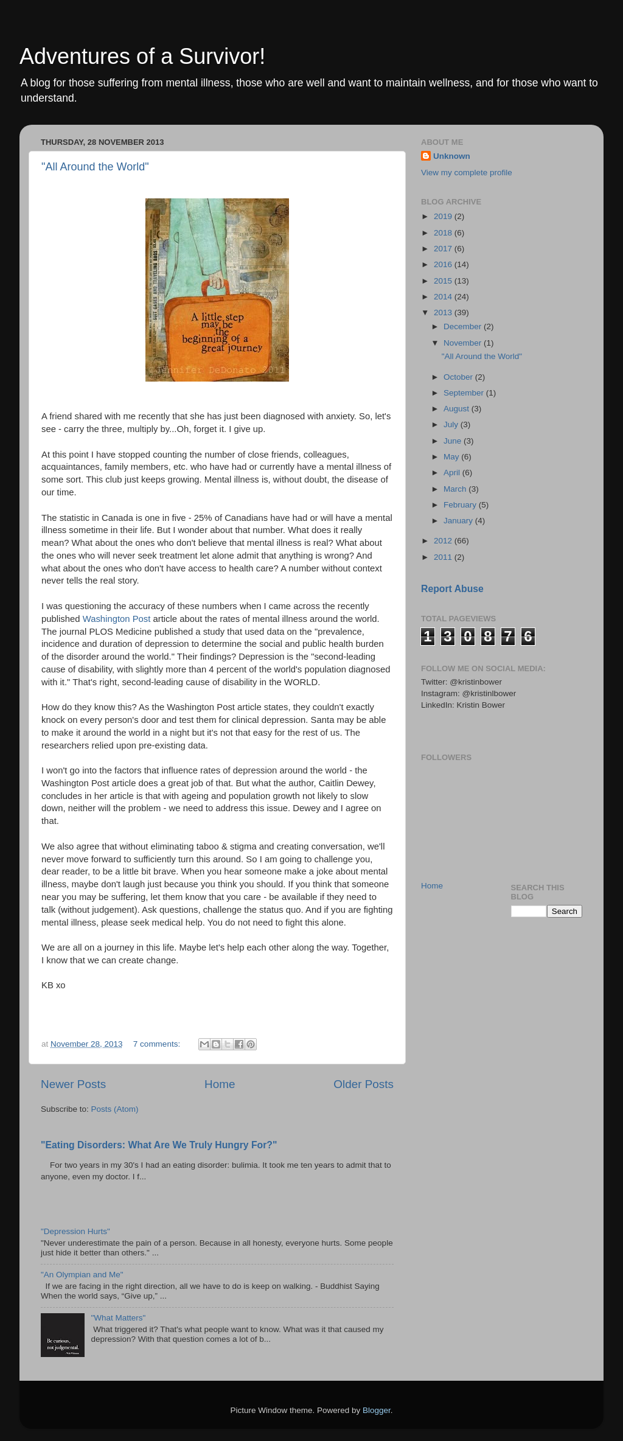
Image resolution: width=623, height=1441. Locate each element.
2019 (444, 216)
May (452, 456)
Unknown (451, 156)
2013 (444, 312)
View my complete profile (466, 172)
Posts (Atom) (115, 1109)
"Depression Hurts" (75, 1231)
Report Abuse (452, 589)
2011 (444, 557)
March (456, 489)
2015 (444, 280)
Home (219, 1084)
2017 (444, 248)
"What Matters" (118, 1317)
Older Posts (363, 1084)
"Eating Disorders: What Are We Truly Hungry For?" (159, 1145)
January (459, 520)
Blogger (377, 1410)
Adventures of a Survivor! (142, 56)
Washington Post (117, 619)
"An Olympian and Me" (82, 1274)
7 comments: (158, 1043)
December (464, 326)
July (452, 424)
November (464, 342)
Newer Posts (73, 1084)
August (458, 408)
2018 (444, 232)
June (454, 440)
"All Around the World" (95, 167)
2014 (444, 296)
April (453, 472)
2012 (444, 540)
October (459, 377)
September (465, 392)
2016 (444, 264)
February (461, 504)
